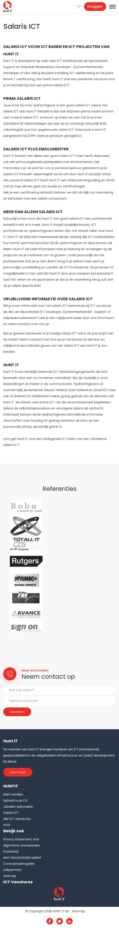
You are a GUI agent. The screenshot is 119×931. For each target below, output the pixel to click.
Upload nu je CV (15, 800)
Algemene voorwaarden (21, 845)
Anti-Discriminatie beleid (22, 857)
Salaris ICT (11, 813)
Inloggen (95, 6)
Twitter (59, 921)
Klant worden (13, 794)
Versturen (17, 712)
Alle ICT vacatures (17, 819)
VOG (6, 825)
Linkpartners (12, 870)
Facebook (50, 921)
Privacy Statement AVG (21, 839)
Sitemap (9, 876)
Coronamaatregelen (19, 863)
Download (10, 851)
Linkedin (69, 921)
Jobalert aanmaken (18, 806)
